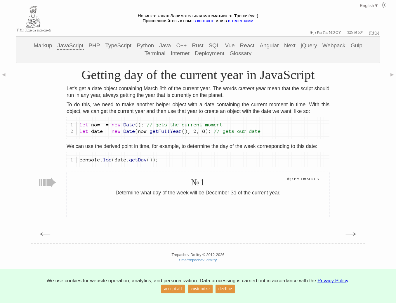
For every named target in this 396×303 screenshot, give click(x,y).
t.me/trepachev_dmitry (198, 260)
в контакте (204, 20)
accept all (173, 288)
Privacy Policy (332, 280)
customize (200, 288)
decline (225, 288)
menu (374, 32)
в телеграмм (240, 20)
